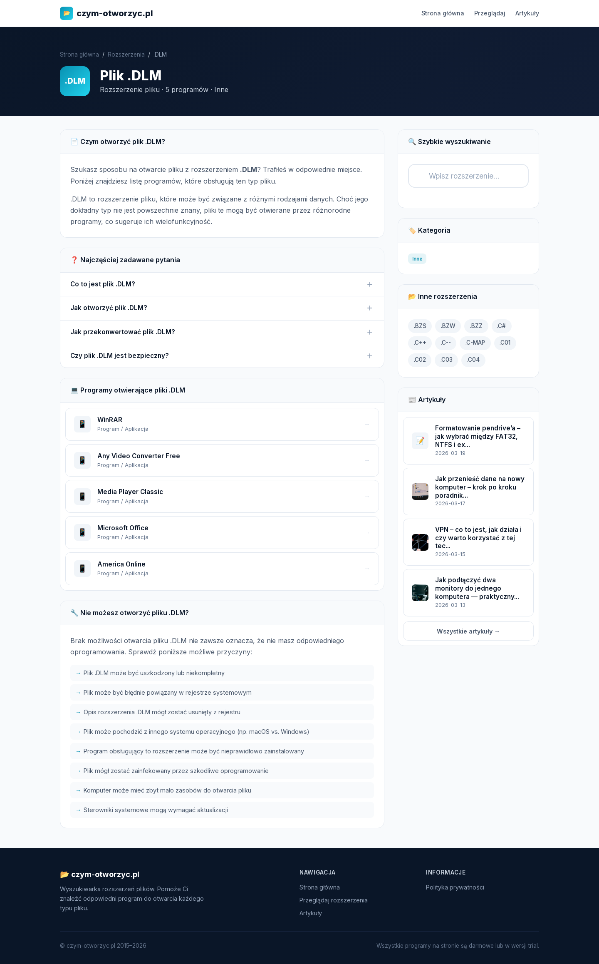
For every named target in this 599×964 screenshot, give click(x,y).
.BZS (420, 326)
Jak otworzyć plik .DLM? (222, 308)
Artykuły (527, 13)
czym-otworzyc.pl (106, 13)
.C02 (420, 359)
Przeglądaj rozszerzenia (334, 900)
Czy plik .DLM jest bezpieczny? (222, 356)
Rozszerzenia (126, 54)
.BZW (448, 326)
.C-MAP (475, 342)
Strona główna (442, 13)
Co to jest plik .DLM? (222, 284)
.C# (501, 326)
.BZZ (476, 326)
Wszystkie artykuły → (468, 631)
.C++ (420, 342)
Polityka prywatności (455, 887)
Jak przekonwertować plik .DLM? (222, 332)
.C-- (446, 342)
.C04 (473, 359)
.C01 (505, 342)
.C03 (447, 359)
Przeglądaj (489, 13)
